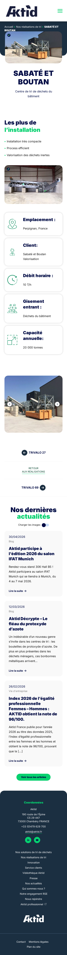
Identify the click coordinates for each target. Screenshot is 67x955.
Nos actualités (33, 883)
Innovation (34, 862)
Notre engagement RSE (33, 893)
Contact (21, 941)
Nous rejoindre (33, 898)
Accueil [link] (8, 26)
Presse (34, 878)
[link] (22, 10)
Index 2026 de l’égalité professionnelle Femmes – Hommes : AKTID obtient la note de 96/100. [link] (33, 709)
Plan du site (33, 946)
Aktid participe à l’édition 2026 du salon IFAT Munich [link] (31, 553)
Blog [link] (11, 541)
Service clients (33, 867)
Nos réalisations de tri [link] (28, 26)
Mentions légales (38, 941)
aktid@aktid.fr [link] (33, 831)
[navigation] (60, 10)
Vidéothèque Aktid (33, 872)
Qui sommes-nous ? (33, 888)
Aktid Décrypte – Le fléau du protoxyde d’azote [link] (28, 623)
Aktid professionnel (32, 904)
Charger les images (29, 524)
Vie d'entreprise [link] (18, 691)
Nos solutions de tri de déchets (33, 852)
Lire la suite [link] (17, 591)
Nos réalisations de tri (33, 857)
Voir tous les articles (33, 777)
